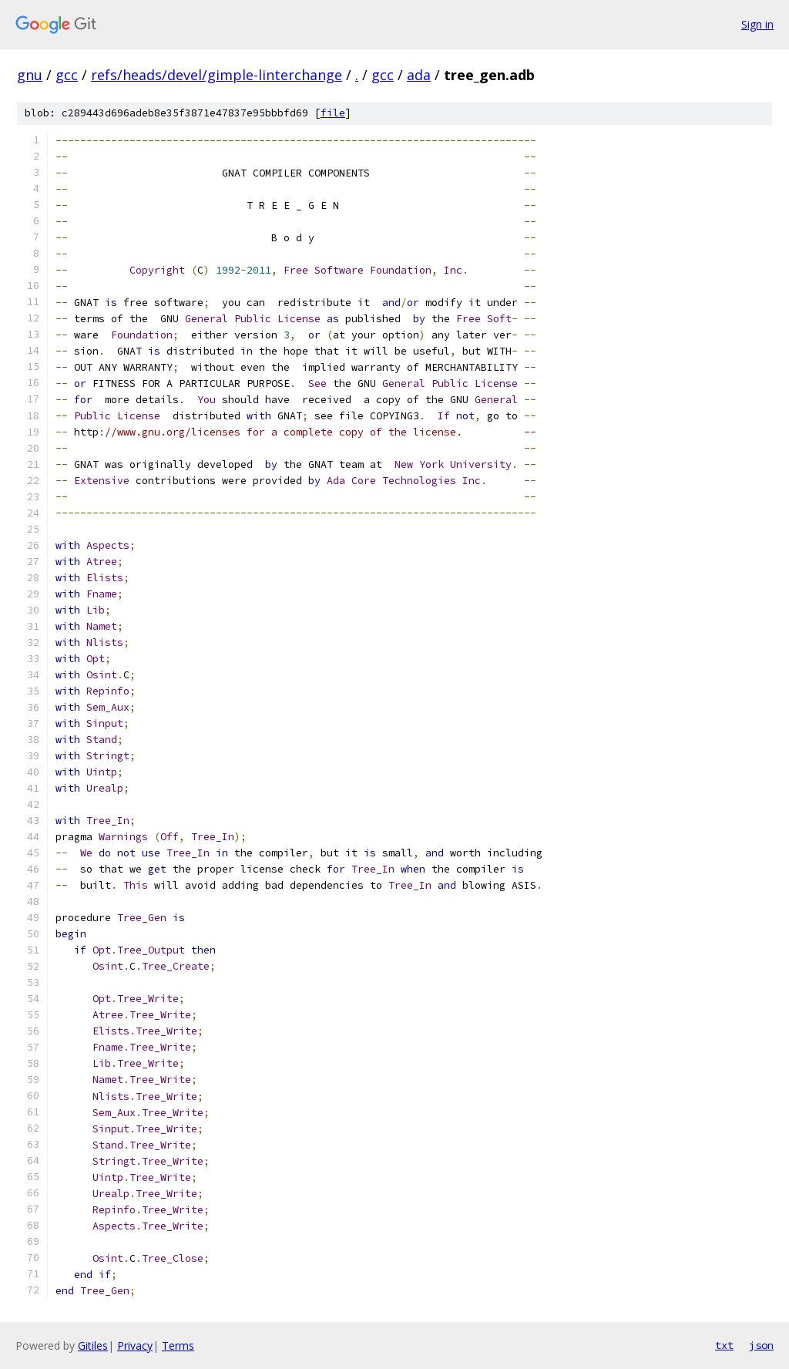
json (761, 1345)
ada (419, 75)
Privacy (135, 1345)
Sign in (757, 24)
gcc (66, 75)
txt (724, 1345)
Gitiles (93, 1345)
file (333, 112)
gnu (29, 75)
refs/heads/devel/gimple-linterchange (216, 75)
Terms (178, 1345)
